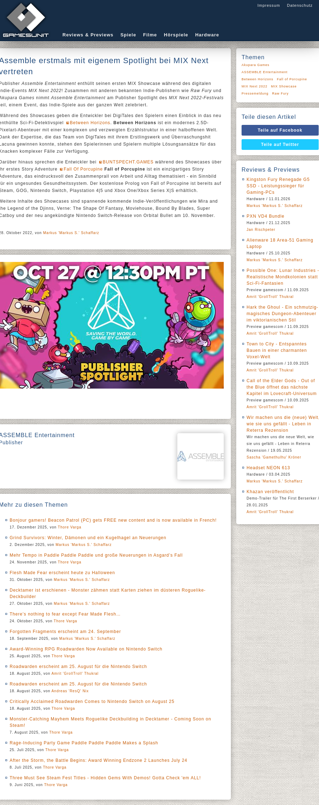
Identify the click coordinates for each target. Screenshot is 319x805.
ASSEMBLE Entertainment (265, 72)
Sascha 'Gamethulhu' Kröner (274, 457)
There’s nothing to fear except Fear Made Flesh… (65, 614)
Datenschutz (300, 5)
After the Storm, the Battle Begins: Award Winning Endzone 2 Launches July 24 (98, 760)
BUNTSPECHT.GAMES (128, 162)
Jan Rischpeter (261, 230)
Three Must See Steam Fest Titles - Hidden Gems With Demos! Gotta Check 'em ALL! (105, 777)
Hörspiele (176, 34)
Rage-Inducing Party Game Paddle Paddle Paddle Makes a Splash (84, 742)
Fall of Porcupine (292, 79)
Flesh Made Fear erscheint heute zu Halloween (62, 572)
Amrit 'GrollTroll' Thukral (74, 673)
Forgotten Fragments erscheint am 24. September (65, 631)
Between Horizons (90, 122)
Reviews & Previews (87, 34)
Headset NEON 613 (268, 467)
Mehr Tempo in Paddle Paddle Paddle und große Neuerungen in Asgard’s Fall (96, 555)
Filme (150, 34)
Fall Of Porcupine (83, 169)
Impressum (268, 5)
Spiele (128, 34)
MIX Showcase (284, 86)
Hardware (207, 34)
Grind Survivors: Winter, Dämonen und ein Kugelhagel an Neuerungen (88, 537)
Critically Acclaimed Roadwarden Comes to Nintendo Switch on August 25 (92, 701)
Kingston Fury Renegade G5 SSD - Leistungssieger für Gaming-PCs (278, 186)
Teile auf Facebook (280, 130)
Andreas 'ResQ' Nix (70, 691)
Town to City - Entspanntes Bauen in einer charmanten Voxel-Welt (277, 350)
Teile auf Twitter (280, 144)
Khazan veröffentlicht (270, 491)
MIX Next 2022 (255, 86)
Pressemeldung (255, 93)
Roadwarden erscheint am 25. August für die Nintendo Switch (78, 666)
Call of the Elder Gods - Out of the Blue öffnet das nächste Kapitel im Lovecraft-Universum (282, 387)
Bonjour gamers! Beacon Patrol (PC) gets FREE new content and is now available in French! (113, 520)
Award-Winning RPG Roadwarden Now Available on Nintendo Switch (86, 649)
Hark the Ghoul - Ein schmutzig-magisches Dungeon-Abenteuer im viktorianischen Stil (282, 314)
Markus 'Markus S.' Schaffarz (71, 233)
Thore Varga (69, 527)
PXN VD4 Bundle (265, 216)
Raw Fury (280, 93)
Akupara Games (255, 65)
